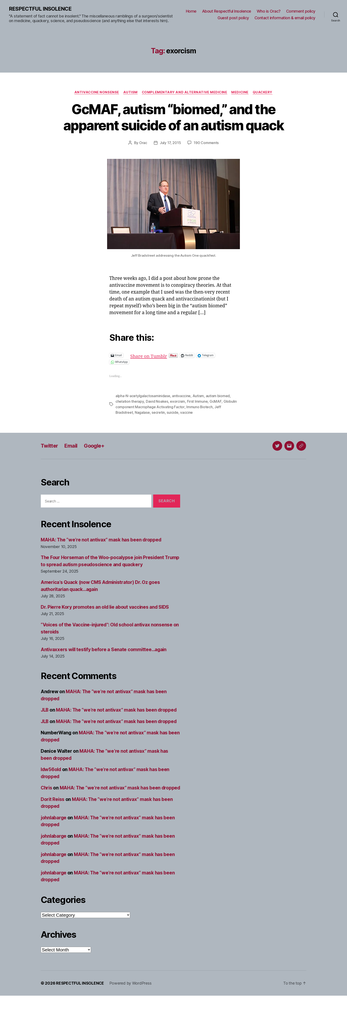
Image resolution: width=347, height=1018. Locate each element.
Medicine (240, 92)
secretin (158, 428)
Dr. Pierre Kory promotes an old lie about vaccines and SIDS (106, 622)
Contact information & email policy (284, 17)
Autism (130, 92)
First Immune (197, 417)
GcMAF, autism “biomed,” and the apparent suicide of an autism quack (173, 125)
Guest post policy (233, 17)
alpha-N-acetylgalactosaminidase (143, 412)
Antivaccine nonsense (95, 92)
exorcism (177, 417)
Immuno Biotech (199, 422)
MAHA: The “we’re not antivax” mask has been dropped (102, 555)
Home (191, 11)
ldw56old (51, 785)
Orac (143, 159)
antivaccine (181, 412)
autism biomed (218, 412)
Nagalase (142, 428)
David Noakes (157, 417)
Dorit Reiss (53, 821)
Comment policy (300, 11)
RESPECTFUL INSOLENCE (40, 9)
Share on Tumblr (163, 371)
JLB (45, 725)
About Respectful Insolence (226, 11)
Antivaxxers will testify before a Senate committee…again (105, 665)
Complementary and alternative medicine (184, 92)
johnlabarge (54, 840)
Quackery (264, 92)
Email (71, 461)
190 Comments (206, 159)
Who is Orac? (269, 11)
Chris (47, 803)
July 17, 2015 (170, 159)
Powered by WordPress (131, 1005)
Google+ (95, 461)
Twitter (50, 461)
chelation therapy (130, 417)
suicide (172, 428)
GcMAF (215, 417)
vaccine (186, 428)
